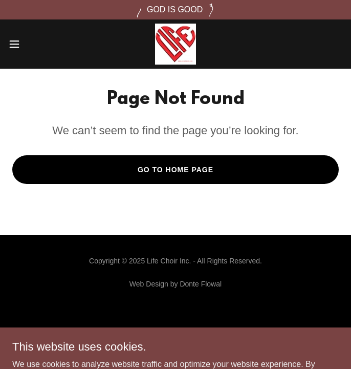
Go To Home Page (175, 170)
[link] (175, 44)
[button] (30, 44)
